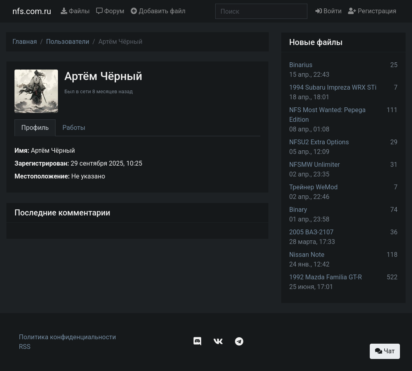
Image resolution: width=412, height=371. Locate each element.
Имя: (21, 150)
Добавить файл (158, 11)
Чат (385, 351)
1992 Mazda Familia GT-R (325, 277)
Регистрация (372, 11)
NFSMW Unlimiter (314, 164)
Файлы (75, 11)
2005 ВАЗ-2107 (311, 232)
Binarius (301, 65)
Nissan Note (307, 254)
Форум (110, 11)
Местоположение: (42, 176)
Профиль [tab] (35, 127)
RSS (25, 347)
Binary (298, 209)
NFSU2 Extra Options (319, 142)
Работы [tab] (73, 127)
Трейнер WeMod (313, 187)
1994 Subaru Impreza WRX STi (333, 87)
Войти (328, 11)
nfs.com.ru (31, 11)
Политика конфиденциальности (67, 337)
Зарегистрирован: (41, 163)
